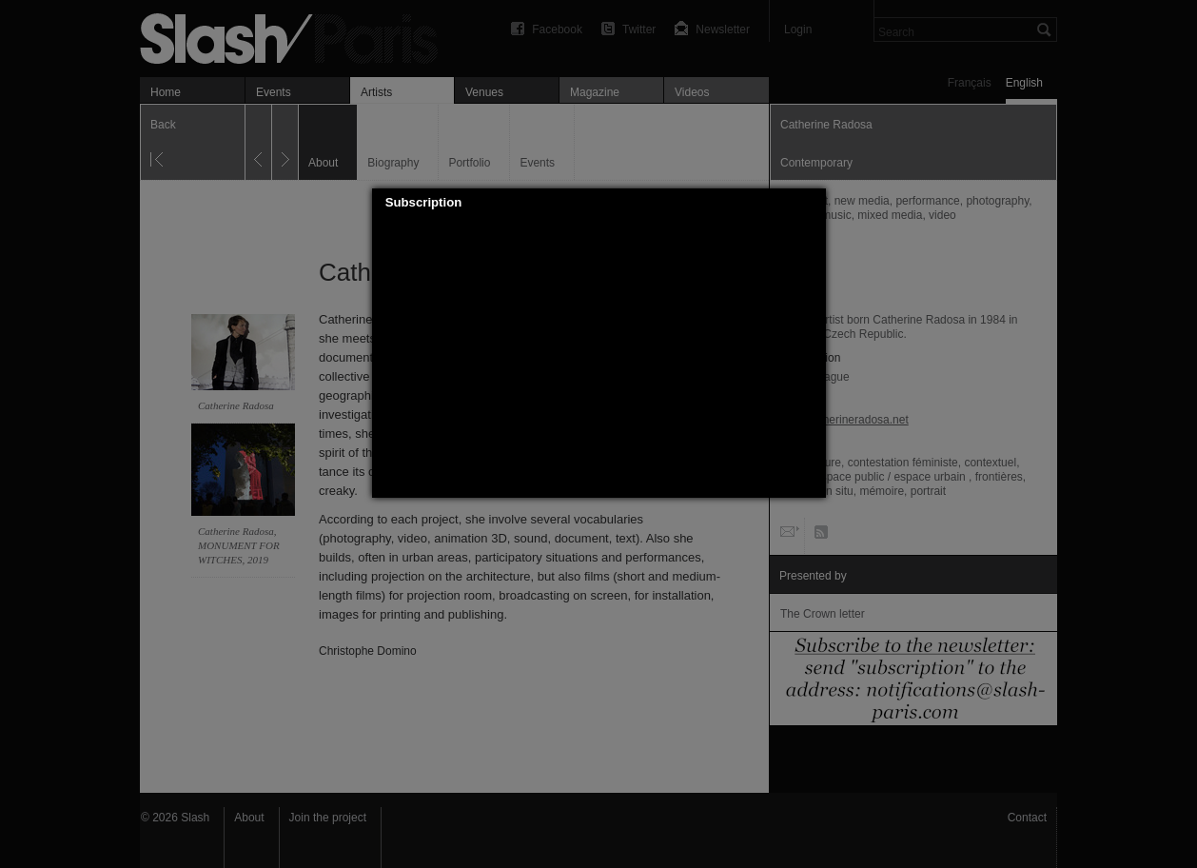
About (249, 817)
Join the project (327, 817)
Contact (1027, 817)
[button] (811, 202)
